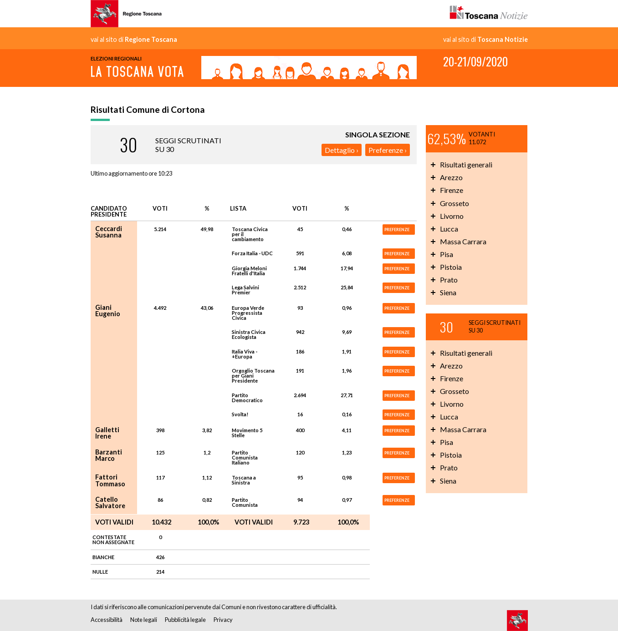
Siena (448, 292)
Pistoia (451, 266)
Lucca (449, 228)
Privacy (223, 619)
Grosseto (454, 203)
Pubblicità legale (185, 619)
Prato (449, 279)
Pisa (446, 254)
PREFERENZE (396, 229)
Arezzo (451, 177)
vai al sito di (134, 39)
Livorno (452, 216)
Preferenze (385, 150)
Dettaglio (340, 150)
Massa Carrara (463, 241)
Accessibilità (107, 619)
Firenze (451, 190)
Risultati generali (466, 164)
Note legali (143, 619)
